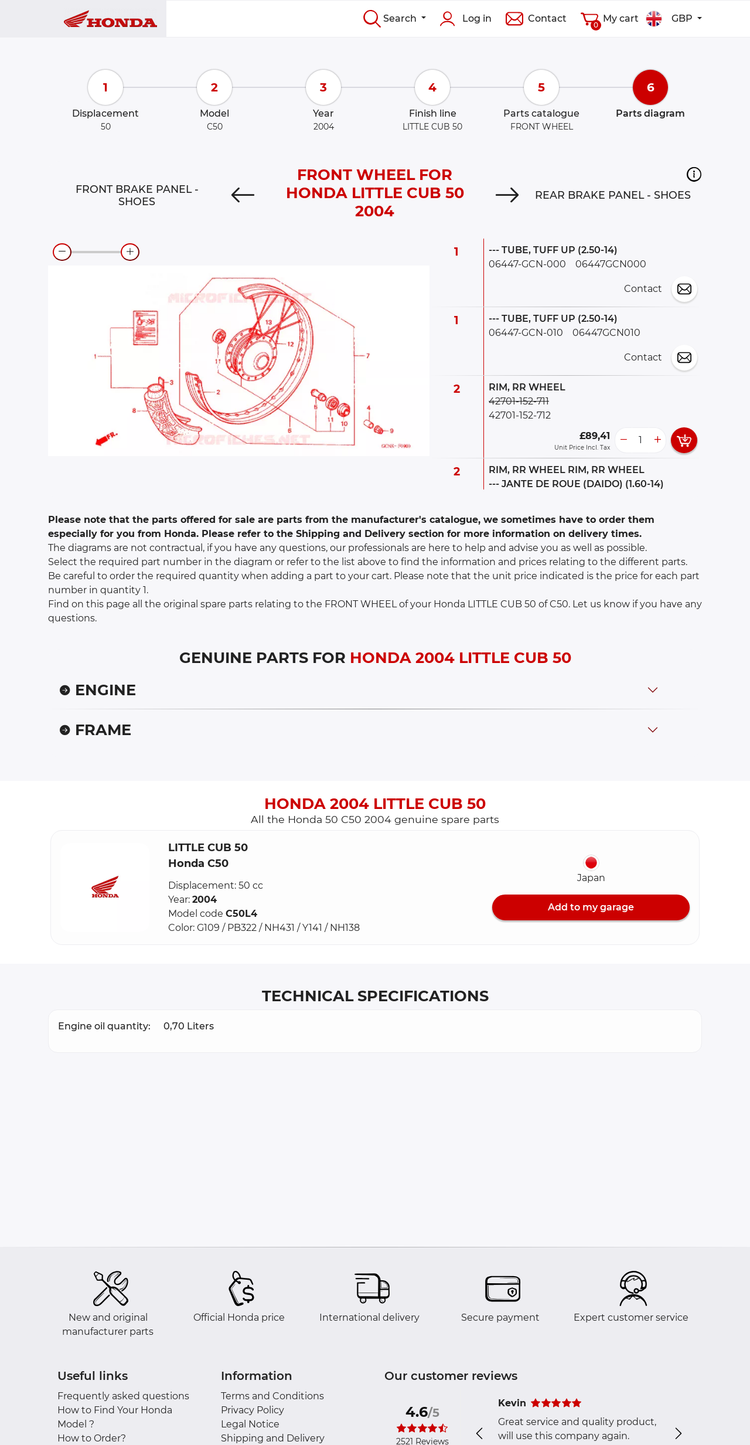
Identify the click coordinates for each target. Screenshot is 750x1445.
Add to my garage (591, 907)
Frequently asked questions (123, 1396)
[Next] (507, 195)
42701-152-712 (520, 415)
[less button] (623, 440)
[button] (694, 174)
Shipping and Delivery (273, 1438)
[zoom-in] (130, 252)
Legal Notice (250, 1424)
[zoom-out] (62, 252)
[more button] (657, 440)
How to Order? (91, 1438)
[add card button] (684, 440)
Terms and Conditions (272, 1396)
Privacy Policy (252, 1410)
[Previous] (242, 195)
